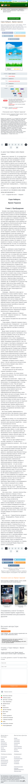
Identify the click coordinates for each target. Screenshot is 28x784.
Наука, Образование (7, 701)
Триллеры (3, 749)
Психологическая (18, 746)
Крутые (2, 747)
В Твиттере (19, 32)
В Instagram (7, 35)
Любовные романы (7, 697)
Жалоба (5, 100)
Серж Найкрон (12, 76)
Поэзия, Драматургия (7, 725)
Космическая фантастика (14, 81)
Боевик (2, 739)
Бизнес (4, 713)
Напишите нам (12, 104)
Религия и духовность (7, 715)
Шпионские (3, 751)
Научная (16, 744)
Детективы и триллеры (7, 699)
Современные (4, 763)
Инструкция (14, 108)
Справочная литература (8, 717)
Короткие (3, 758)
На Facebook (7, 32)
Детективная (17, 741)
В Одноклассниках (20, 35)
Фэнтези (16, 749)
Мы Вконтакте (13, 39)
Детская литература (7, 709)
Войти (15, 1)
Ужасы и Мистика (18, 748)
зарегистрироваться (16, 641)
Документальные (6, 703)
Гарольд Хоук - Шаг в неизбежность (7, 606)
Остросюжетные (4, 761)
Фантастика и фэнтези (7, 695)
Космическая (17, 743)
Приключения (6, 707)
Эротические (4, 765)
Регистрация (23, 1)
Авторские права (14, 18)
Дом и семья (5, 711)
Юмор (4, 721)
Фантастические (4, 760)
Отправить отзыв (14, 686)
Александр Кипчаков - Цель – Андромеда (21, 606)
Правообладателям (18, 766)
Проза (4, 705)
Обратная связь (17, 771)
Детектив (3, 741)
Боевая (15, 738)
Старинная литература (7, 719)
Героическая (17, 739)
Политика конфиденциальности (19, 769)
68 (17, 147)
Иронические (4, 742)
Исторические (4, 744)
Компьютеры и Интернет (8, 723)
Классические (4, 746)
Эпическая (16, 751)
